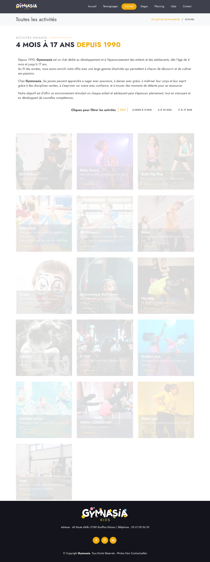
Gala (173, 6)
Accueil (92, 6)
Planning (159, 6)
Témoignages (110, 6)
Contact (187, 6)
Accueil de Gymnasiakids (165, 19)
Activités (129, 6)
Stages (144, 6)
